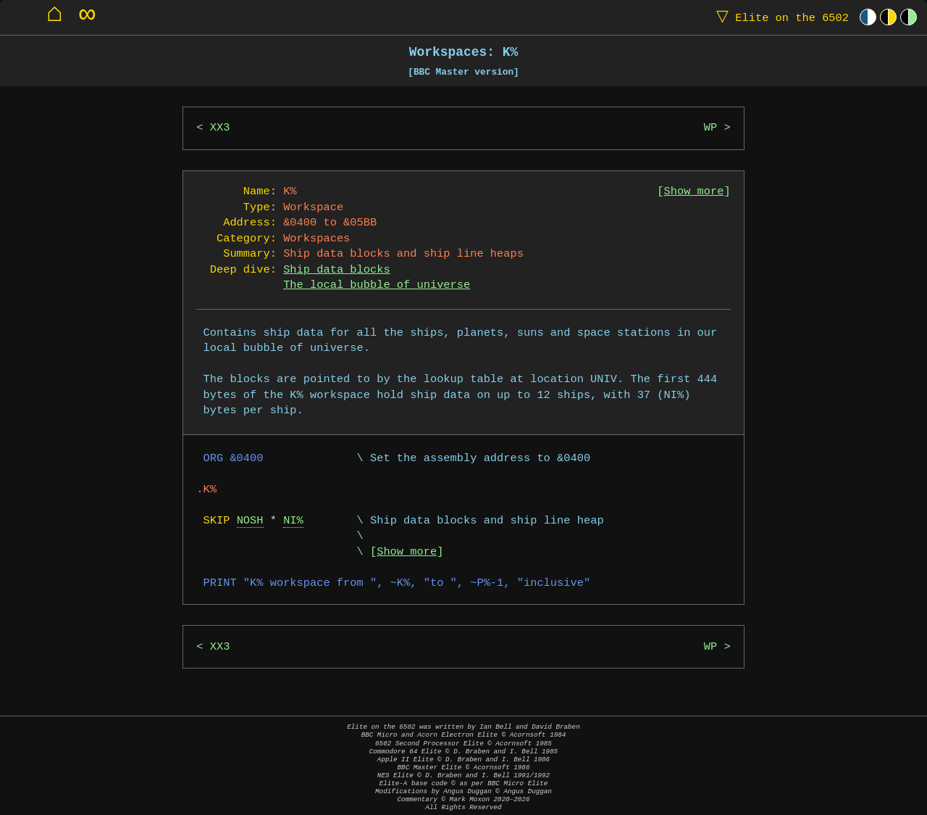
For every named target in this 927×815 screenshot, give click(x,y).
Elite (779, 17)
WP (710, 128)
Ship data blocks (336, 270)
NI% (293, 521)
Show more (694, 191)
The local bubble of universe (376, 285)
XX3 (220, 128)
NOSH (250, 521)
